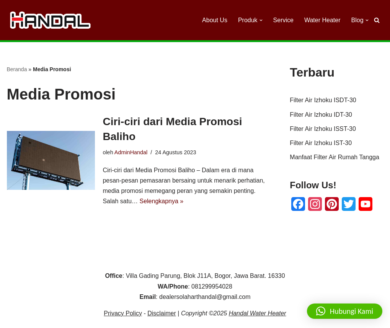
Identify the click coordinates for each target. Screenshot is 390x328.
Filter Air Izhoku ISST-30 (323, 129)
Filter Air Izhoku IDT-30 (321, 114)
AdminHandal (130, 152)
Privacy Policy (123, 313)
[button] (261, 20)
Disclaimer (161, 313)
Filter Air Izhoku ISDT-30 (323, 100)
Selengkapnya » (161, 201)
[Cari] (377, 20)
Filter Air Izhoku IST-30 (321, 143)
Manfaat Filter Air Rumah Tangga (334, 157)
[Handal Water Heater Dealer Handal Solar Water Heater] (50, 20)
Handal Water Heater (257, 313)
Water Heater (322, 20)
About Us (214, 20)
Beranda (17, 69)
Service (283, 20)
